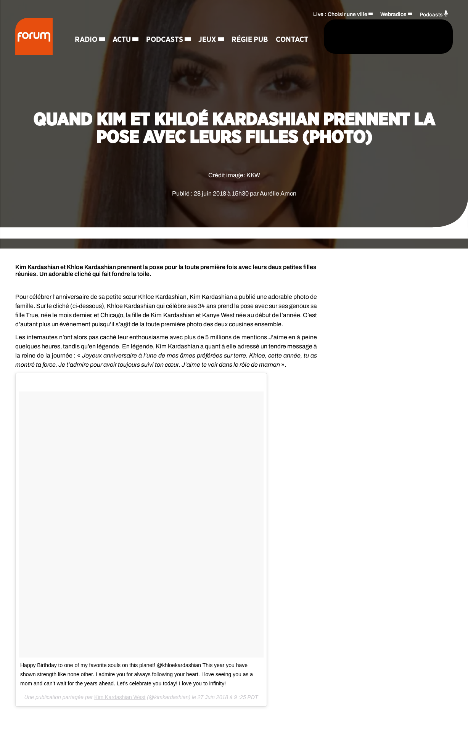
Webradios (393, 13)
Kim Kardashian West (119, 697)
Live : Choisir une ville (340, 13)
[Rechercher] (288, 37)
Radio (87, 26)
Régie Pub (250, 26)
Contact (92, 53)
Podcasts (165, 26)
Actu (122, 26)
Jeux (208, 26)
